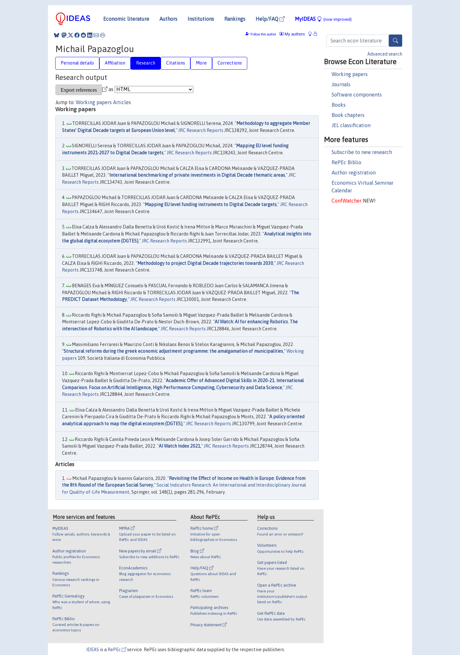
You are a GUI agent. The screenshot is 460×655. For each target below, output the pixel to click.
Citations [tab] (175, 63)
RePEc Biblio (346, 162)
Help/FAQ (270, 19)
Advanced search (384, 54)
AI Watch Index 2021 (179, 446)
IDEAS (92, 649)
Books (339, 105)
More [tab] (201, 63)
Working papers (350, 74)
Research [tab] (145, 63)
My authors (292, 34)
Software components (357, 94)
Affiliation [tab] (115, 63)
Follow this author (263, 34)
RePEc (117, 649)
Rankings (234, 19)
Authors (168, 19)
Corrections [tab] (230, 63)
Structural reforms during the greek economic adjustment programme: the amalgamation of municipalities (173, 351)
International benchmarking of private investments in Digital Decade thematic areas (197, 175)
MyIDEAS (323, 19)
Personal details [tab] (77, 63)
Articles (122, 102)
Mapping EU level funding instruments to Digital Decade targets (211, 204)
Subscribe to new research (362, 152)
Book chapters (348, 115)
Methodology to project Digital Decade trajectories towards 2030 (205, 263)
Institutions (201, 19)
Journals (341, 84)
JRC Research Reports (200, 130)
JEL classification (351, 125)
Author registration (354, 172)
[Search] (395, 41)
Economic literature (126, 19)
